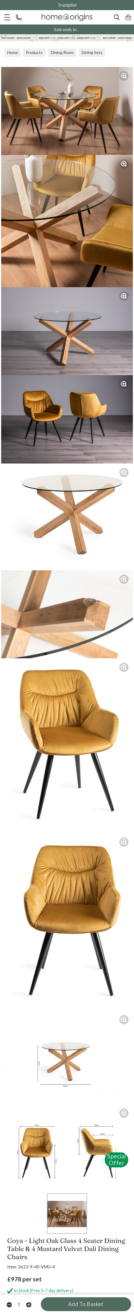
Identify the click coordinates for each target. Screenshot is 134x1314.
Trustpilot (67, 5)
